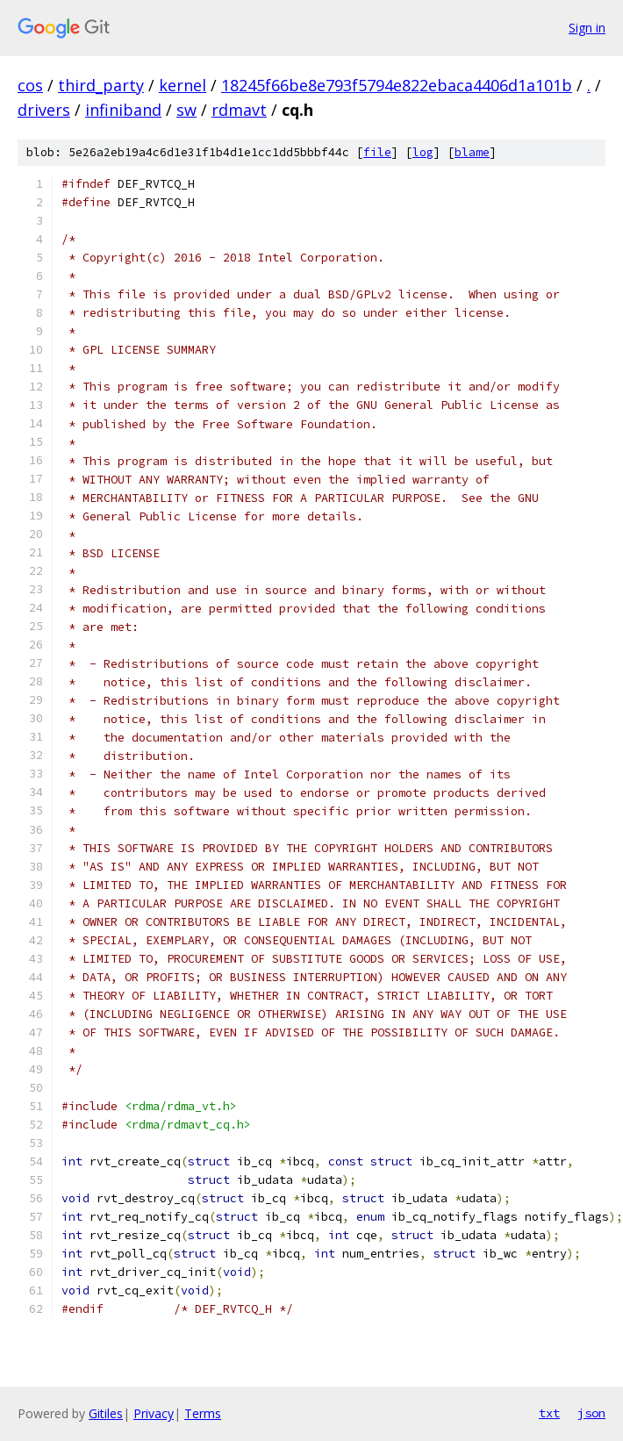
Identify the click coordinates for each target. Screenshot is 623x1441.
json (591, 1413)
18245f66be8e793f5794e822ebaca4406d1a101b (396, 85)
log (422, 152)
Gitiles (106, 1413)
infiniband (123, 109)
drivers (44, 109)
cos (30, 85)
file (377, 152)
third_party (101, 85)
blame (472, 152)
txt (549, 1413)
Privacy (153, 1413)
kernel (182, 85)
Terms (202, 1413)
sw (186, 109)
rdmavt (239, 109)
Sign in (587, 27)
